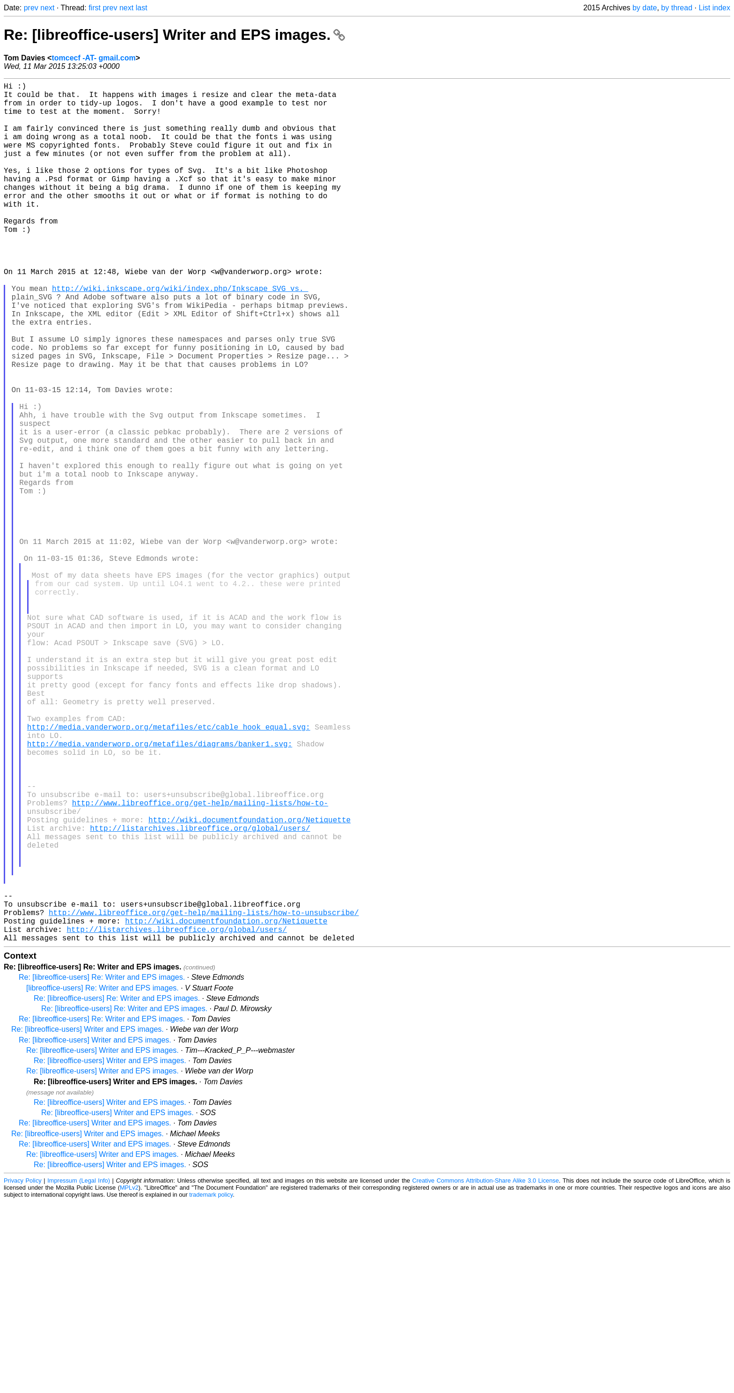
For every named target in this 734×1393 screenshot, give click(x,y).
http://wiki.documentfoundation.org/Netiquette (249, 984)
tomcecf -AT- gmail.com (93, 58)
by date (644, 8)
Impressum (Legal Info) (78, 1371)
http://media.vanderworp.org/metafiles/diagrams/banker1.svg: (159, 891)
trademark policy (211, 1385)
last (141, 8)
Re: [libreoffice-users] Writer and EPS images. (174, 34)
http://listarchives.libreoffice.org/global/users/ (200, 995)
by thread (676, 8)
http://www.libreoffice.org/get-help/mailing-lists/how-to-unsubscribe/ (204, 1098)
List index (714, 8)
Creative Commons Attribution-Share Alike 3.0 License (485, 1371)
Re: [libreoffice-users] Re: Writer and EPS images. (102, 1168)
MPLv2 (129, 1378)
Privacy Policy (23, 1371)
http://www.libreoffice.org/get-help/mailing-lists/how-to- (200, 964)
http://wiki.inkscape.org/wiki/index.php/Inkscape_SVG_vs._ (180, 335)
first (94, 8)
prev (31, 8)
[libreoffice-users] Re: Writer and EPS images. (102, 1179)
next (47, 8)
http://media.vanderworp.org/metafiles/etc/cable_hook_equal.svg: (168, 871)
